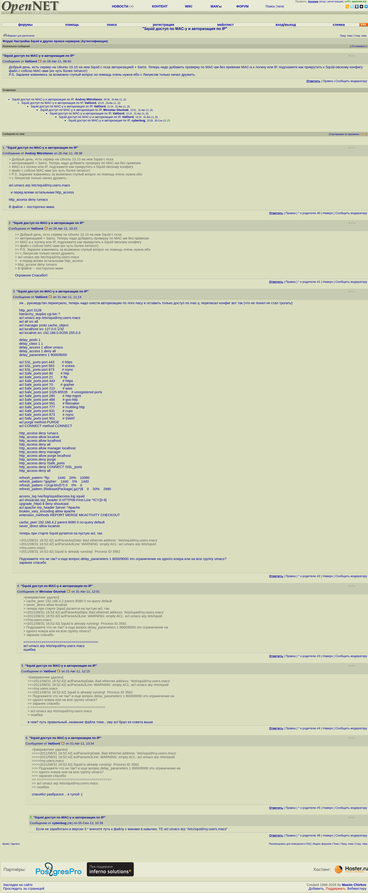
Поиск (270, 6)
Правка (328, 81)
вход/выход (286, 24)
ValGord (31, 61)
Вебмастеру (356, 888)
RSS (363, 134)
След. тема (361, 844)
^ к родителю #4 (309, 728)
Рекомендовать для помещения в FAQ (290, 844)
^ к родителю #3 (309, 656)
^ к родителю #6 (309, 835)
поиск (112, 24)
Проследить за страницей (23, 888)
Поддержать (335, 888)
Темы (336, 844)
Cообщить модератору (351, 81)
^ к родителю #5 (309, 808)
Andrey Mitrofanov (88, 99)
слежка (339, 24)
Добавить (316, 888)
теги (280, 6)
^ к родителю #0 (309, 213)
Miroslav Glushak (116, 110)
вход (323, 1)
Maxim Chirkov (354, 885)
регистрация (335, 1)
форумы (25, 24)
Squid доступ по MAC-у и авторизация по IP (42, 99)
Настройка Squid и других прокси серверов (47, 41)
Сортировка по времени (344, 134)
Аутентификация (94, 41)
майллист (225, 24)
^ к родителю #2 (309, 576)
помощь (72, 24)
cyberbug (138, 120)
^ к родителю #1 (309, 282)
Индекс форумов (322, 844)
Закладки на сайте (18, 885)
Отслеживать (358, 46)
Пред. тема (347, 844)
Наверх (328, 213)
